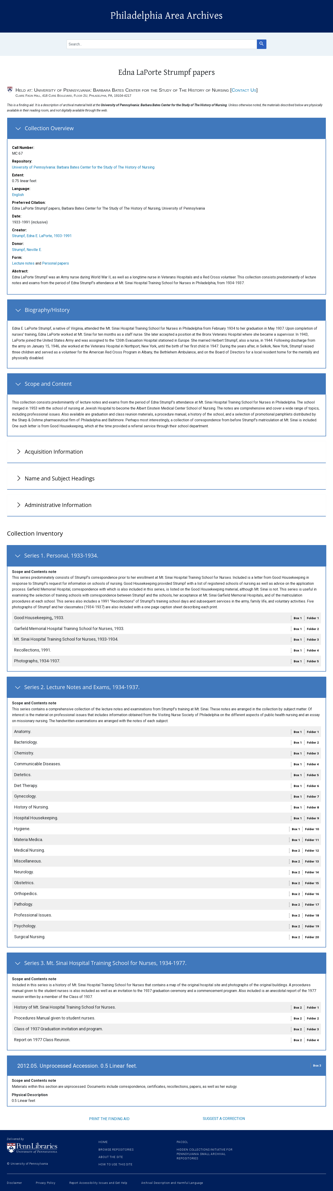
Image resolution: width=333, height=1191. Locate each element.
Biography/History (47, 310)
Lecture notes (23, 263)
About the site (111, 1157)
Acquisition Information (54, 451)
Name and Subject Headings (60, 478)
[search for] (162, 44)
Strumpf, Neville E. (27, 249)
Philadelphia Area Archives (167, 15)
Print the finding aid (109, 1119)
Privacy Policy (46, 1183)
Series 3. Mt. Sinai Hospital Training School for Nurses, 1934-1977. (105, 963)
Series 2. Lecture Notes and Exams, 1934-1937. (82, 687)
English (18, 195)
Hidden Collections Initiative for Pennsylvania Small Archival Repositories (205, 1154)
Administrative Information (58, 505)
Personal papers (55, 263)
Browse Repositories (116, 1149)
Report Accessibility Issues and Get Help (98, 1183)
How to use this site (116, 1164)
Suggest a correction (224, 1118)
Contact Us (243, 90)
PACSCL (182, 1142)
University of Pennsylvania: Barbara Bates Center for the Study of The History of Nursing (83, 167)
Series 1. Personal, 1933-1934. (61, 555)
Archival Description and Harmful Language (172, 1183)
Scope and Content (48, 383)
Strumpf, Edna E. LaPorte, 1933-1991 (42, 236)
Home (103, 1142)
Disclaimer (14, 1183)
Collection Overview (49, 128)
